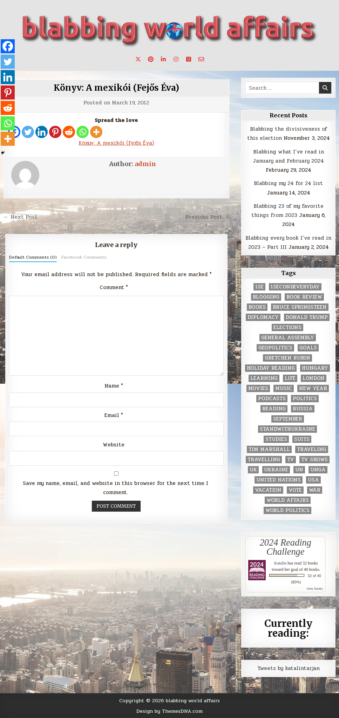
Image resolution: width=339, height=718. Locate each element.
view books (314, 588)
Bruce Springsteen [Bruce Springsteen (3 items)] (300, 307)
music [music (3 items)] (283, 388)
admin (145, 164)
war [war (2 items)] (314, 490)
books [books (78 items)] (257, 307)
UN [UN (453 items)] (299, 469)
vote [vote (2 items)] (295, 490)
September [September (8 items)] (287, 419)
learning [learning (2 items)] (264, 378)
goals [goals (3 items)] (308, 347)
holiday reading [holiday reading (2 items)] (271, 368)
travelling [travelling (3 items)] (264, 459)
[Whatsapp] (82, 132)
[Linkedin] (41, 132)
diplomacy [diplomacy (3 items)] (263, 317)
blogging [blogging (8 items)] (266, 297)
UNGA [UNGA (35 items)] (318, 469)
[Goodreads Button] (189, 59)
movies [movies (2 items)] (258, 388)
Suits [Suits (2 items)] (302, 439)
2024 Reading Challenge (285, 547)
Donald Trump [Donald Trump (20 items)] (307, 317)
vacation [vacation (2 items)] (268, 490)
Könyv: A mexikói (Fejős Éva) (116, 87)
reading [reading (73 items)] (274, 408)
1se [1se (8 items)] (259, 286)
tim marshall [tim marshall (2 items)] (269, 449)
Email (113, 415)
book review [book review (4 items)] (304, 297)
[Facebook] (8, 46)
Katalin (280, 563)
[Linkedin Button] (163, 59)
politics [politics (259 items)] (305, 398)
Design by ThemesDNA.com (169, 711)
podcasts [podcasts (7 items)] (272, 398)
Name (113, 386)
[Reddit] (69, 132)
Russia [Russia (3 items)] (303, 408)
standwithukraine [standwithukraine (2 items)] (287, 429)
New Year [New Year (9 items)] (313, 388)
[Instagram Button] (176, 59)
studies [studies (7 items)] (276, 439)
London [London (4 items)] (314, 378)
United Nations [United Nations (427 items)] (278, 480)
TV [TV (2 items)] (290, 459)
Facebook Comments (83, 257)
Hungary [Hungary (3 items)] (315, 368)
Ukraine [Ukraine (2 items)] (276, 469)
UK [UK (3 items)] (253, 469)
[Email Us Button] (201, 59)
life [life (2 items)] (290, 378)
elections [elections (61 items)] (287, 327)
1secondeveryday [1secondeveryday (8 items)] (295, 286)
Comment (114, 287)
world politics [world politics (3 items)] (287, 510)
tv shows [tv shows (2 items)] (314, 459)
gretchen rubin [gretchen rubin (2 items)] (287, 358)
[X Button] (138, 59)
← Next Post (21, 217)
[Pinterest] (55, 132)
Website (113, 444)
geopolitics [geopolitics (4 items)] (275, 347)
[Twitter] (28, 132)
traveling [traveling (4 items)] (311, 449)
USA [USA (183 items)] (313, 480)
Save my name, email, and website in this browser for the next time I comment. (115, 488)
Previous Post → (207, 217)
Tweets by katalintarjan (288, 668)
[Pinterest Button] (151, 59)
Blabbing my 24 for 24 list (288, 183)
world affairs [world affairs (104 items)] (287, 500)
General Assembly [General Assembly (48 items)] (287, 337)
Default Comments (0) (33, 257)
